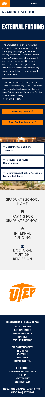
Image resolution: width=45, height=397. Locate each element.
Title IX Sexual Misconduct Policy (22, 371)
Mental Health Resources (22, 340)
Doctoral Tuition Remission (22, 253)
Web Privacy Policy (22, 382)
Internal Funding (22, 233)
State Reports (22, 357)
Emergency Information (22, 333)
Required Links (22, 354)
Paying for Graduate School (23, 216)
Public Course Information (22, 347)
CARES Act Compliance (22, 326)
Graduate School (18, 12)
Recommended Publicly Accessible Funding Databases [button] (22, 174)
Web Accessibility (23, 378)
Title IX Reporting (22, 368)
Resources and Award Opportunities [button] (15, 161)
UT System (22, 375)
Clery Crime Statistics (22, 330)
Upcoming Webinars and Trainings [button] (17, 148)
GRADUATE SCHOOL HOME (23, 201)
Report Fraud (22, 350)
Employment (22, 336)
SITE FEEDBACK (29, 392)
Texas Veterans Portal (22, 361)
